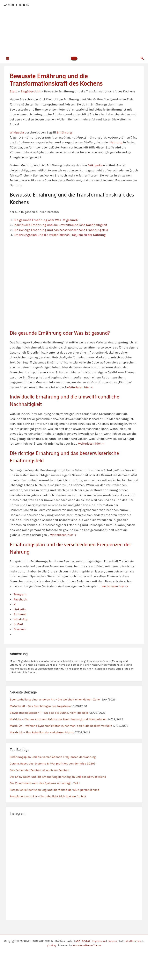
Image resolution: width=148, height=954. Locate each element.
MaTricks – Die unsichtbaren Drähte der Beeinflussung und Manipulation (58, 724)
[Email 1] (11, 5)
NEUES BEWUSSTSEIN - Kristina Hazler (82, 33)
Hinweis (112, 941)
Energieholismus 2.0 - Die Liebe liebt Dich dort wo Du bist (48, 801)
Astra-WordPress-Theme (87, 945)
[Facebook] (17, 5)
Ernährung (64, 137)
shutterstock (134, 941)
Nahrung (116, 147)
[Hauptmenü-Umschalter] (8, 63)
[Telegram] (35, 5)
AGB (77, 941)
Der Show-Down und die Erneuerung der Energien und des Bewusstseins (58, 781)
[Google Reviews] (41, 5)
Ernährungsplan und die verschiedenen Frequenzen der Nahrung (60, 239)
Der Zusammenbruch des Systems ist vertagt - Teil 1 (45, 788)
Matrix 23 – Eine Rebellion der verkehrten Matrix (42, 737)
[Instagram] (29, 5)
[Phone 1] (5, 5)
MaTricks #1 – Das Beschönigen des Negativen (40, 711)
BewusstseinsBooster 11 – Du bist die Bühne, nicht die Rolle (49, 717)
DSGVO (86, 941)
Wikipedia (17, 137)
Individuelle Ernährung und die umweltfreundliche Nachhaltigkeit (61, 230)
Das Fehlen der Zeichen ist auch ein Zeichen (39, 775)
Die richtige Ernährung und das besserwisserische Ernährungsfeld (61, 235)
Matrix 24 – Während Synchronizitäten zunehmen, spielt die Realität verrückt (61, 730)
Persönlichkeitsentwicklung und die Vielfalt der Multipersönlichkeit (54, 794)
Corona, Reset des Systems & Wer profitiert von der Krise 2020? (52, 768)
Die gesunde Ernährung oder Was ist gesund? (46, 225)
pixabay (51, 945)
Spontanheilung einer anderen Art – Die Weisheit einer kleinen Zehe (55, 704)
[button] (74, 63)
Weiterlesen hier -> (80, 392)
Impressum (99, 941)
